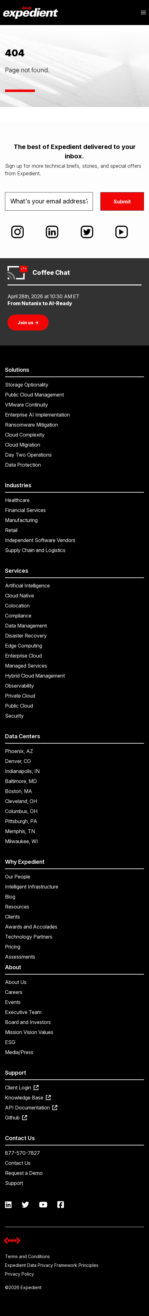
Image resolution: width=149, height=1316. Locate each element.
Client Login (22, 1087)
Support (14, 1183)
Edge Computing (23, 646)
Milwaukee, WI (21, 841)
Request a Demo (24, 1173)
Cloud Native (19, 595)
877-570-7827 (22, 1153)
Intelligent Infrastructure (31, 886)
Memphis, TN (20, 831)
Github (16, 1117)
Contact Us (18, 1163)
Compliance (18, 615)
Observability (19, 686)
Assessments (20, 957)
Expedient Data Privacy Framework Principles (52, 1265)
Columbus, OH (21, 811)
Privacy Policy (19, 1274)
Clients (12, 917)
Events (13, 1002)
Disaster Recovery (26, 635)
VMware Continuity (26, 405)
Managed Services (26, 666)
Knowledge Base (28, 1097)
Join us (28, 322)
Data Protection (23, 465)
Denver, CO (18, 761)
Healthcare (17, 500)
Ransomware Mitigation (31, 425)
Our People (17, 876)
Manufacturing (21, 520)
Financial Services (25, 510)
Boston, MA (18, 791)
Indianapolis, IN (22, 771)
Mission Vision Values (29, 1032)
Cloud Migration (22, 445)
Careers (13, 992)
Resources (17, 907)
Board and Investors (28, 1022)
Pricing (12, 947)
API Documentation (31, 1107)
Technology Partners (28, 937)
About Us (15, 982)
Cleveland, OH (21, 801)
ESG (10, 1042)
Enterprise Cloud (23, 656)
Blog (10, 897)
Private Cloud (20, 696)
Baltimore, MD (21, 781)
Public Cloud (19, 706)
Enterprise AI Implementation (37, 415)
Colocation (17, 605)
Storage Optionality (26, 384)
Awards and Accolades (31, 927)
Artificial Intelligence (27, 585)
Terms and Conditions (27, 1256)
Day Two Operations (28, 455)
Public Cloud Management (34, 395)
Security (14, 716)
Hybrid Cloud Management (35, 676)
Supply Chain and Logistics (35, 550)
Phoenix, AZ (19, 751)
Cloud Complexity (25, 435)
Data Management (26, 625)
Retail (11, 530)
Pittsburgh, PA (21, 821)
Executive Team (23, 1012)
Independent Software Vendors (40, 540)
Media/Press (19, 1052)
